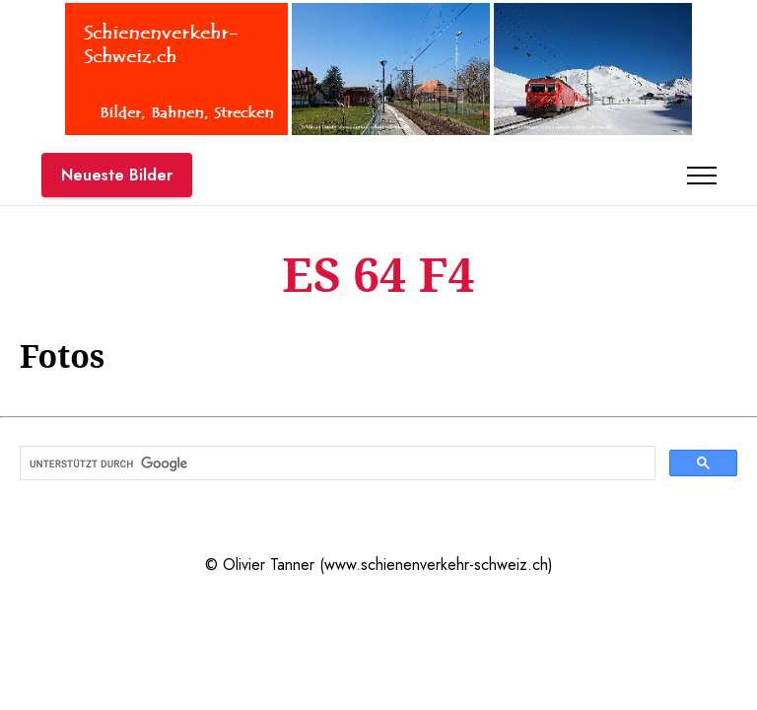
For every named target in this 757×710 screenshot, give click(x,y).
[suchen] (336, 463)
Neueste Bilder (116, 175)
